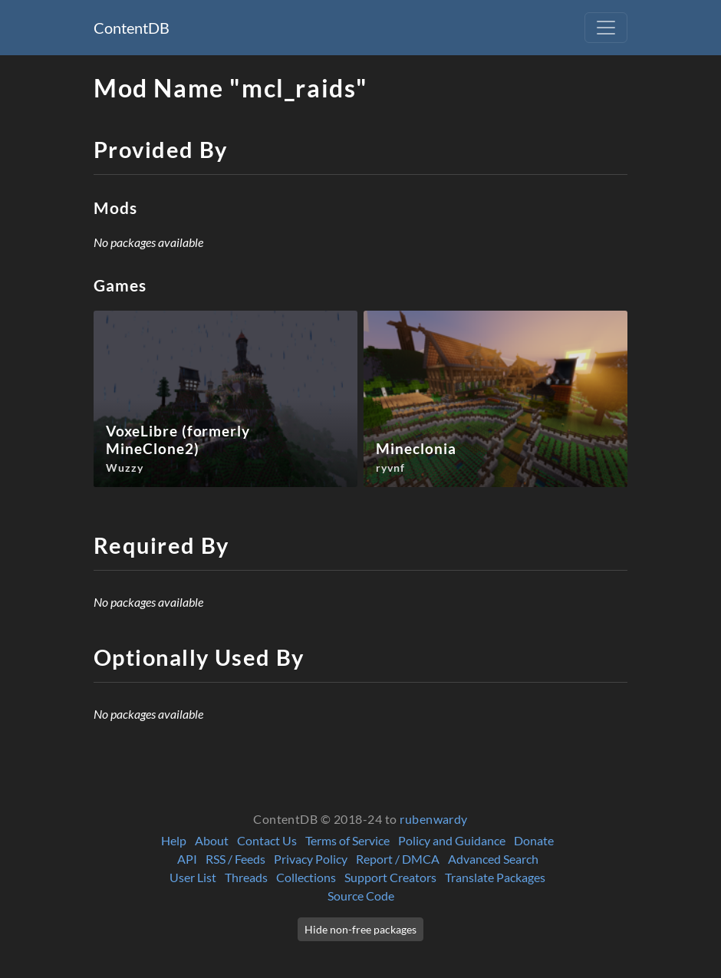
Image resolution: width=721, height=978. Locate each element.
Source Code (361, 895)
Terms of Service (347, 840)
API (187, 858)
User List (193, 877)
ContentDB (132, 27)
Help (173, 840)
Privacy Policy (310, 858)
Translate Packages (495, 877)
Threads (246, 877)
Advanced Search (493, 858)
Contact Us (267, 840)
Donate (534, 840)
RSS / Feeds (235, 858)
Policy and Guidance (451, 840)
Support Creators (390, 877)
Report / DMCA (398, 858)
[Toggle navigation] (605, 27)
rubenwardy (434, 819)
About (212, 840)
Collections (306, 877)
